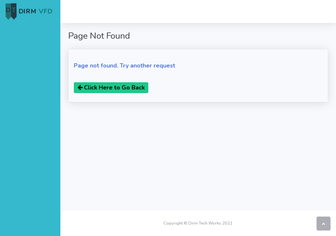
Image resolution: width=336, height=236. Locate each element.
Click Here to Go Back (111, 87)
